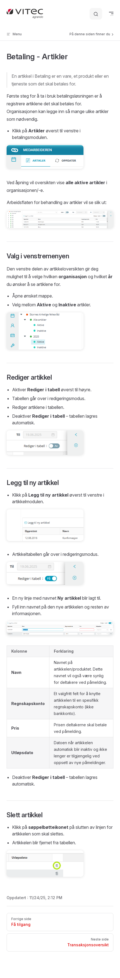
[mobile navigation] (111, 14)
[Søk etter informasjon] (95, 14)
